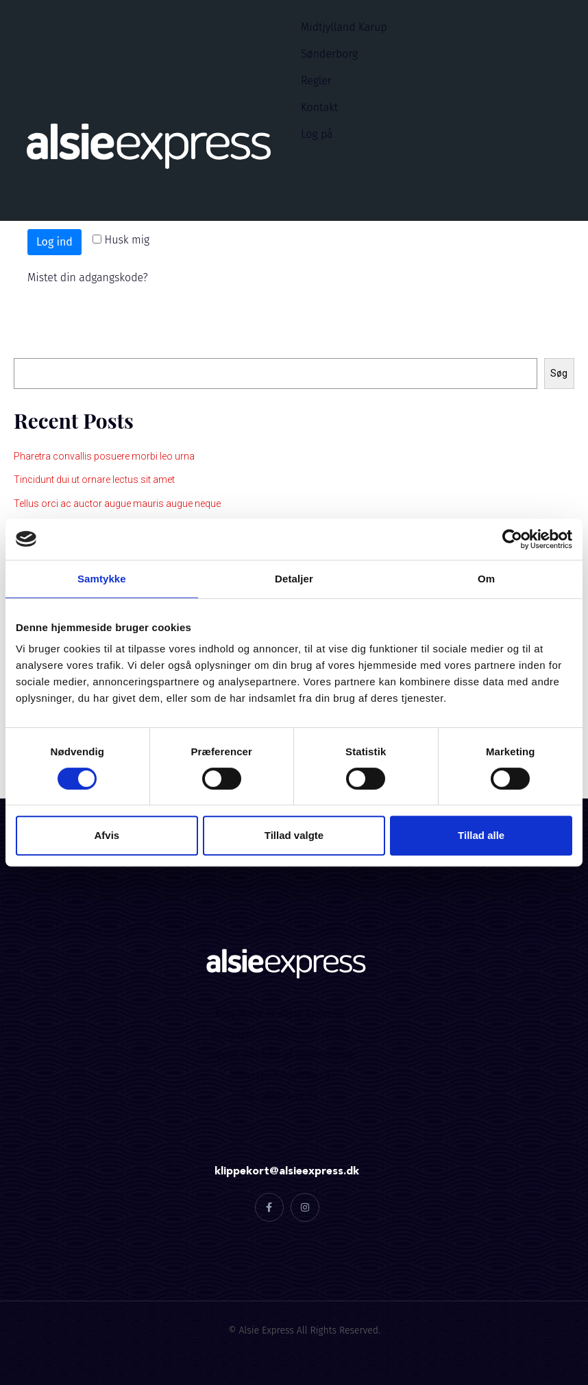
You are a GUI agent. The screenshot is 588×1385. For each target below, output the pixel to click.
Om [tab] (486, 578)
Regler (316, 80)
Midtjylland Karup (344, 27)
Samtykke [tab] (101, 578)
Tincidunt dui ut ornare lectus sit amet (94, 479)
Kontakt (319, 107)
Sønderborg (329, 53)
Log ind (54, 241)
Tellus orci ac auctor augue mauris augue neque (117, 503)
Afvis (106, 835)
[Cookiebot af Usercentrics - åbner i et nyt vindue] (512, 539)
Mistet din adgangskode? (87, 277)
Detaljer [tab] (294, 578)
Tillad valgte (294, 835)
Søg (23, 343)
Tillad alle (481, 835)
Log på (317, 134)
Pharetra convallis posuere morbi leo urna (104, 456)
